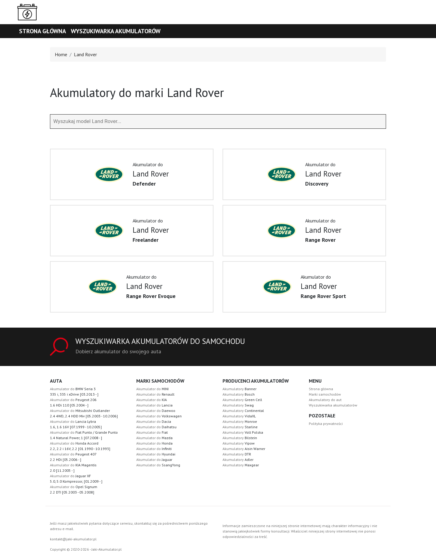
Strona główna (42, 31)
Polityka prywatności (326, 423)
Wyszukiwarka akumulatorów (115, 31)
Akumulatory (239, 389)
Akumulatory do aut (325, 399)
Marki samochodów (325, 394)
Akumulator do (152, 389)
